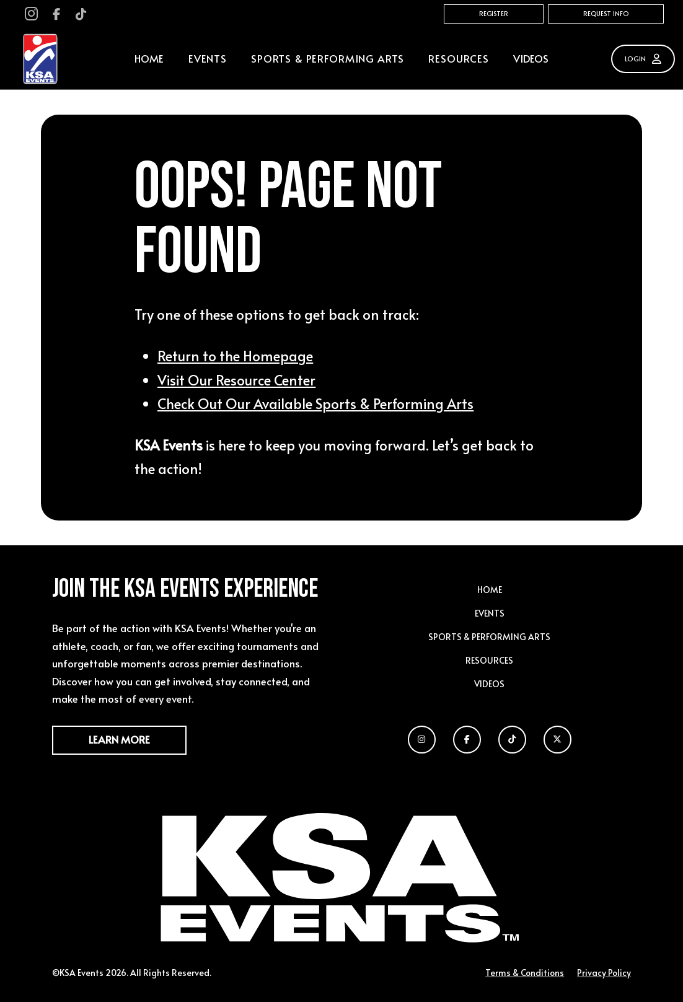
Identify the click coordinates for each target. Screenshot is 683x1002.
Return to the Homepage (235, 355)
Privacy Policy (604, 972)
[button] (207, 59)
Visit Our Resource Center (236, 379)
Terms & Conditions (524, 972)
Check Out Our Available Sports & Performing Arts (315, 403)
